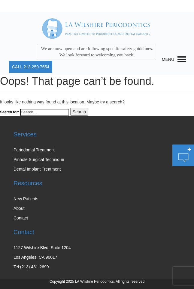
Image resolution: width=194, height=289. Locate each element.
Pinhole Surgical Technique (39, 159)
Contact (21, 218)
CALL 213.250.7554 (30, 66)
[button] (168, 59)
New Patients (26, 198)
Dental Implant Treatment (37, 169)
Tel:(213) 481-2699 (31, 266)
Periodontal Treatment (34, 149)
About (19, 208)
